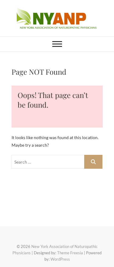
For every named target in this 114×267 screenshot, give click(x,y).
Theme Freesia (70, 252)
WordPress (60, 259)
